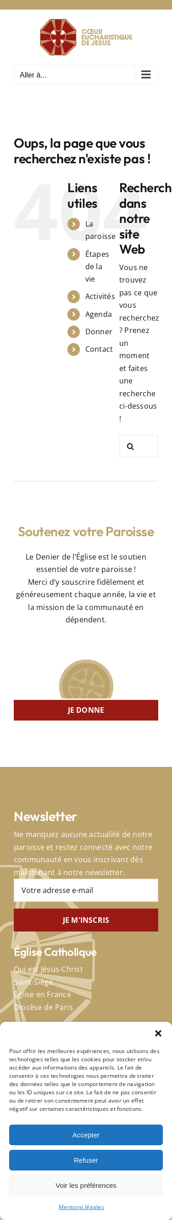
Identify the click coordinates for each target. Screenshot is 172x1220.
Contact (99, 349)
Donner (98, 332)
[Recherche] (130, 446)
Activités (100, 296)
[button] (158, 1033)
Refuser (86, 1160)
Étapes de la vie (97, 266)
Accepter (86, 1135)
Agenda (98, 314)
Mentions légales (81, 1207)
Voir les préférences (86, 1185)
